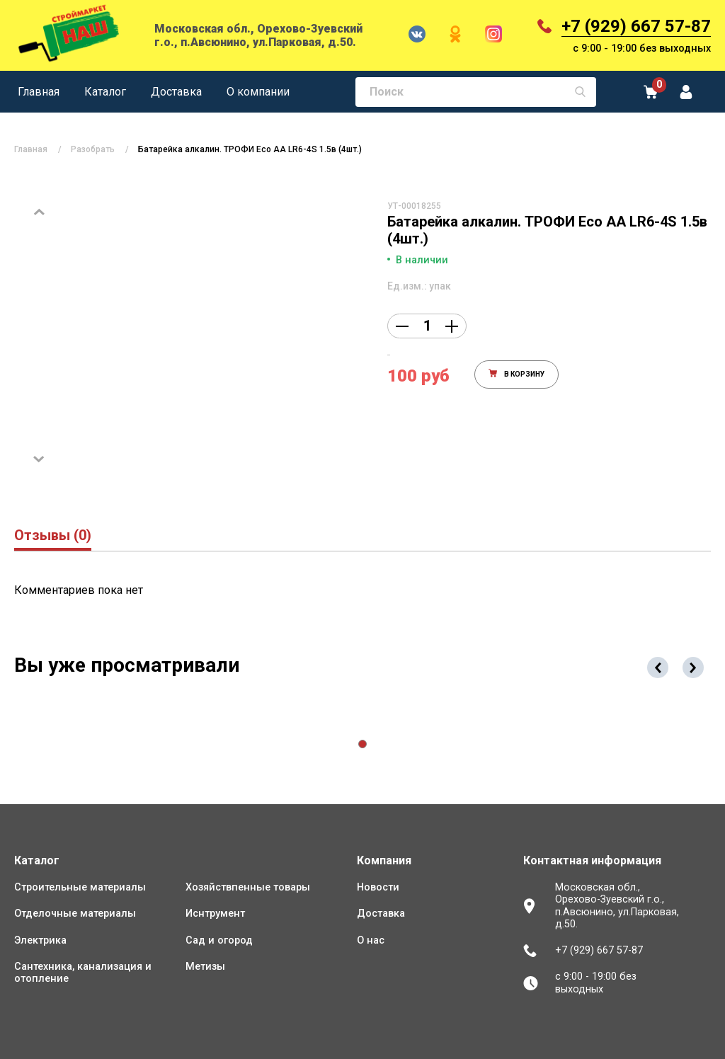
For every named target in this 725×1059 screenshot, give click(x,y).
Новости (378, 887)
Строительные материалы (80, 887)
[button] (362, 744)
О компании (258, 91)
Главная (38, 91)
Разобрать (93, 149)
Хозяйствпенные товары (247, 887)
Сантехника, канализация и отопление (83, 973)
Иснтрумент (215, 914)
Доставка (176, 91)
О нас (370, 940)
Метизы (205, 967)
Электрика (40, 940)
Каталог (105, 91)
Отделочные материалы (75, 914)
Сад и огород (219, 940)
